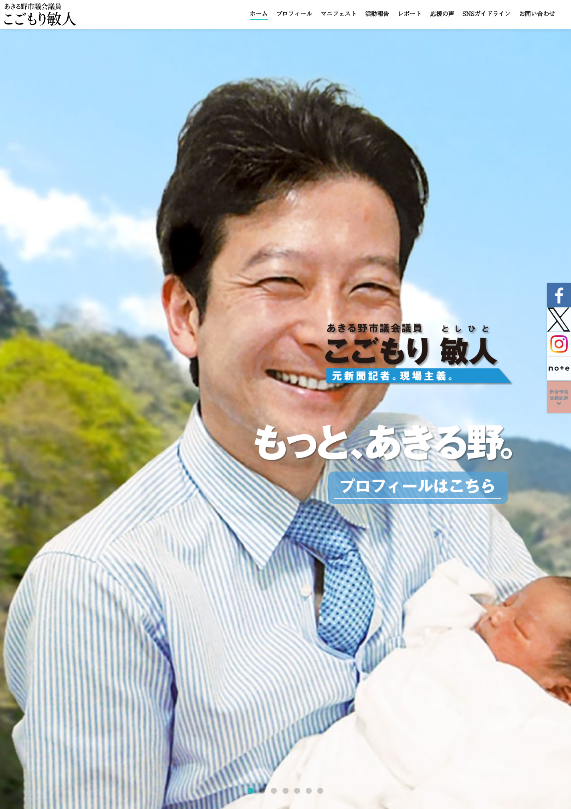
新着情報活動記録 (559, 398)
